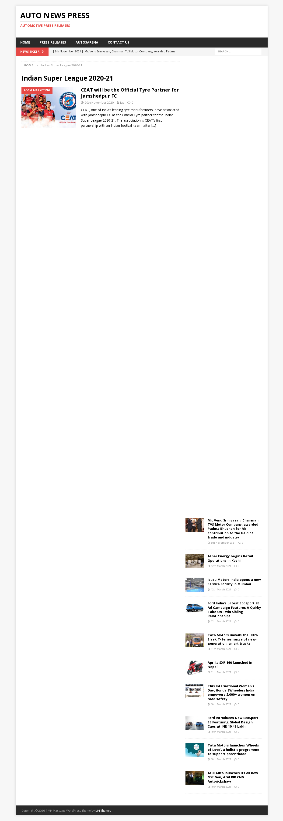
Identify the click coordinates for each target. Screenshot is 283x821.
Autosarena (87, 42)
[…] (153, 125)
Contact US (118, 42)
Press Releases (53, 42)
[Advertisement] (186, 20)
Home (25, 42)
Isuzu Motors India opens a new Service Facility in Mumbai (234, 581)
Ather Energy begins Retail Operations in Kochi (230, 558)
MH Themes (103, 811)
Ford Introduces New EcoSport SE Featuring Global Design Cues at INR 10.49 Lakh (233, 721)
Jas (122, 102)
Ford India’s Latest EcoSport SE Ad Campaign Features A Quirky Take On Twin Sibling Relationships (234, 609)
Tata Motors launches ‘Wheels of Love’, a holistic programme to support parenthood (233, 749)
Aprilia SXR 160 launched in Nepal (230, 664)
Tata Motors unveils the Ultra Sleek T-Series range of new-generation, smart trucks (233, 639)
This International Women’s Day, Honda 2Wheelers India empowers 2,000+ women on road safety (231, 692)
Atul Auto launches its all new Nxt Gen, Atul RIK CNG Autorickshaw (233, 777)
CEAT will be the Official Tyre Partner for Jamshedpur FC (130, 93)
